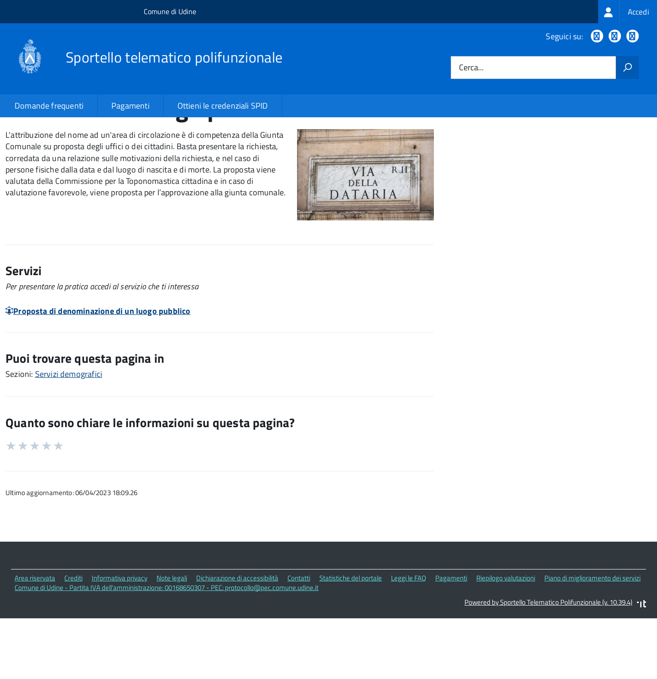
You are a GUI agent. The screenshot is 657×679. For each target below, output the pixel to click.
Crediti (73, 643)
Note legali (171, 643)
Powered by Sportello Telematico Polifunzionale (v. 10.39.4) (548, 668)
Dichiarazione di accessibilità (237, 643)
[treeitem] (627, 11)
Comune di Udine (170, 11)
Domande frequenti (49, 105)
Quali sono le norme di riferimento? (530, 147)
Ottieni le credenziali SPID (222, 105)
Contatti (298, 643)
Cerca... (471, 68)
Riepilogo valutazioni (505, 643)
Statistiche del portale (350, 643)
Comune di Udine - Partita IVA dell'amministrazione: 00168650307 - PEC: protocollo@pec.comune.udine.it (166, 653)
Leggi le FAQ (408, 643)
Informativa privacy (119, 643)
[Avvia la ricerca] (627, 67)
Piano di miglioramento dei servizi (592, 643)
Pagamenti (130, 105)
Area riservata (35, 643)
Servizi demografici (68, 440)
